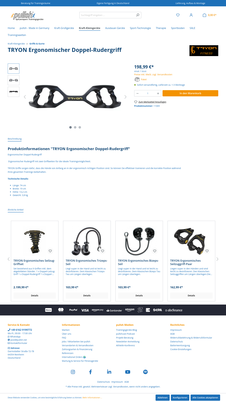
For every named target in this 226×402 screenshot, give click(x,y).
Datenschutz (176, 341)
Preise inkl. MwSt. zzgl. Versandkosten (153, 74)
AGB (172, 333)
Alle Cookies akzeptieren (205, 397)
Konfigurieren (180, 397)
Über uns (66, 333)
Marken (66, 329)
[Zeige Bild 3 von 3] (79, 127)
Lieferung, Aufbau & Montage (190, 3)
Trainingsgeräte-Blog (126, 329)
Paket (144, 79)
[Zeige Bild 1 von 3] (70, 127)
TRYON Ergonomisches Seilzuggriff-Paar (185, 262)
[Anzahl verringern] (137, 93)
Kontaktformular (19, 343)
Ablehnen (163, 397)
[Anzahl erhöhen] (158, 93)
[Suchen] (137, 15)
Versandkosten (120, 386)
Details (34, 295)
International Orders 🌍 (74, 357)
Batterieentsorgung (180, 345)
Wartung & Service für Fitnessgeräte (80, 360)
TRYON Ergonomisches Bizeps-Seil (138, 262)
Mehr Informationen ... (92, 397)
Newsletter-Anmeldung (127, 341)
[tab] (15, 138)
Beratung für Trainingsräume (35, 3)
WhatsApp (15, 336)
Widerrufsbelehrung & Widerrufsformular (191, 337)
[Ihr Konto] (191, 15)
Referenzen (67, 353)
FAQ (64, 337)
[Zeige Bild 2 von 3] (75, 127)
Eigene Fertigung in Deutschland (113, 3)
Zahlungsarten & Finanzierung (77, 349)
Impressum (176, 329)
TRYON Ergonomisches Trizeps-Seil (86, 262)
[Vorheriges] (24, 97)
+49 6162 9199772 (20, 330)
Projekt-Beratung (124, 337)
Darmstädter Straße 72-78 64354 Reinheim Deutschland (21, 354)
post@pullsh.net (19, 339)
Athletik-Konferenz (125, 345)
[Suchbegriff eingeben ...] (106, 15)
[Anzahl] (147, 93)
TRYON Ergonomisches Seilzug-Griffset (34, 262)
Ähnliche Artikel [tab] (16, 209)
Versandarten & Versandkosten (77, 345)
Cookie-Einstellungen (180, 349)
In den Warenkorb (190, 93)
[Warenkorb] (209, 15)
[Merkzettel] (177, 15)
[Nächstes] (125, 97)
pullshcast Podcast (125, 333)
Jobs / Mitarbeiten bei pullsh (76, 341)
